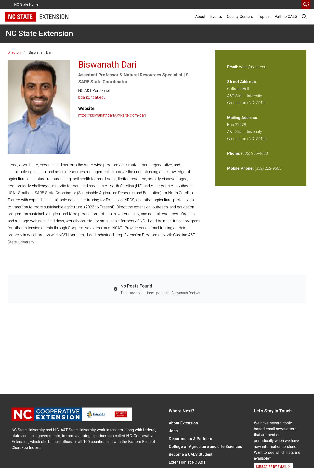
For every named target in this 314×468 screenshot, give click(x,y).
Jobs (173, 431)
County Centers (240, 16)
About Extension (183, 423)
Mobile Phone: (240, 168)
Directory (15, 52)
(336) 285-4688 (254, 153)
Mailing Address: (242, 117)
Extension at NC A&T (187, 462)
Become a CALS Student (190, 454)
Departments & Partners (190, 438)
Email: (233, 67)
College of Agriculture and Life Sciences (205, 446)
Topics (264, 16)
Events (216, 16)
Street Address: (242, 81)
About (200, 16)
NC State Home (26, 4)
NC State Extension (39, 33)
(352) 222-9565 (268, 168)
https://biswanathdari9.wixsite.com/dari (112, 115)
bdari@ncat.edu (91, 97)
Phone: (233, 153)
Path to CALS (286, 16)
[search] (305, 4)
